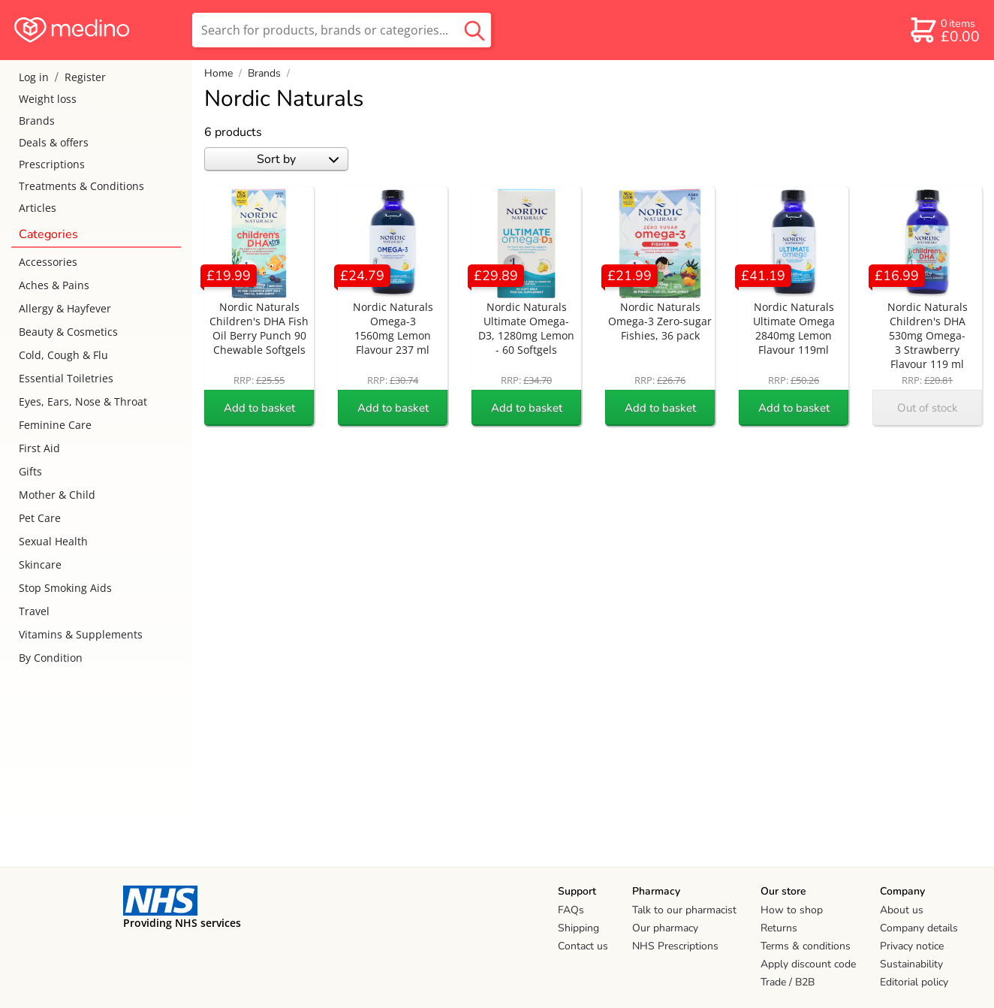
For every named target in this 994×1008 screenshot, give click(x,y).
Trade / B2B (788, 982)
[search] (341, 30)
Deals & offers (54, 142)
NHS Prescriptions (675, 946)
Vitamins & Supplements (81, 634)
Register (85, 77)
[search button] (474, 30)
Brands (37, 120)
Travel (34, 611)
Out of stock (927, 407)
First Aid (39, 448)
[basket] (944, 30)
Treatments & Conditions (81, 186)
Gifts (30, 471)
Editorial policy (914, 982)
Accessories (48, 262)
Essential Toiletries (66, 378)
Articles (37, 208)
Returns (779, 928)
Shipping (578, 928)
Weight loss (48, 99)
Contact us (583, 946)
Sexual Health (53, 541)
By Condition (51, 657)
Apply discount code (808, 964)
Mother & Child (57, 494)
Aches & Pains (54, 285)
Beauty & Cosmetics (68, 331)
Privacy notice (912, 946)
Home (218, 73)
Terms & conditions (806, 946)
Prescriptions (52, 164)
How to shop (792, 910)
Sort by (298, 159)
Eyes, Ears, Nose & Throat (83, 401)
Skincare (40, 564)
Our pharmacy (665, 928)
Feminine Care (55, 425)
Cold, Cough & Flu (63, 355)
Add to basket (259, 407)
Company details (919, 928)
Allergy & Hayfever (65, 308)
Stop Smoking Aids (65, 588)
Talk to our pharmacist (684, 910)
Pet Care (40, 518)
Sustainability (911, 964)
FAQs (571, 910)
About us (901, 910)
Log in (34, 77)
